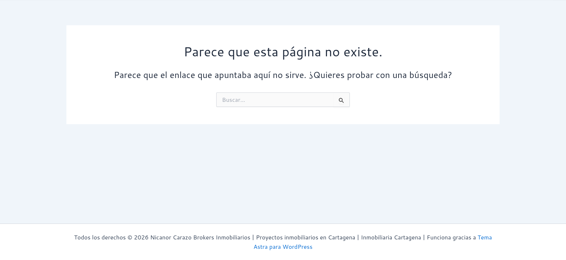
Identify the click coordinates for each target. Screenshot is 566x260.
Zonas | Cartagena (363, 19)
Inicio (83, 19)
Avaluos (177, 19)
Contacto (418, 19)
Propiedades (219, 19)
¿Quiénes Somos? (129, 19)
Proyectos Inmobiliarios (285, 19)
